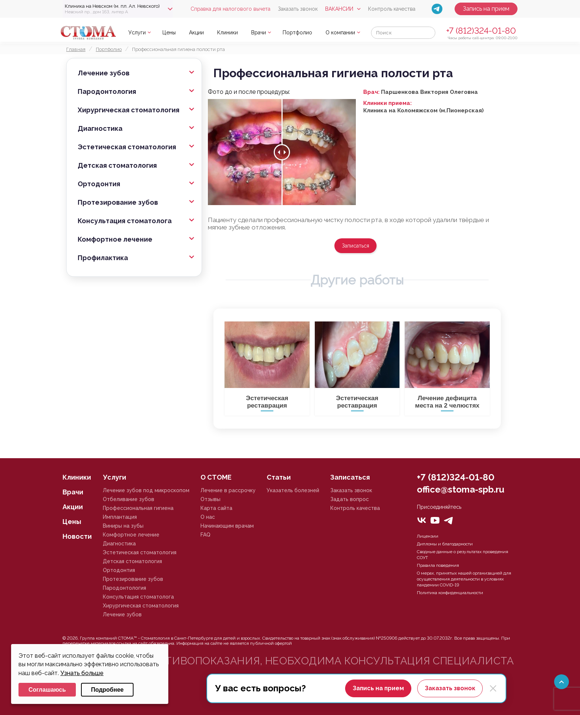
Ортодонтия (99, 184)
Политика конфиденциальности (450, 592)
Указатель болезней (293, 490)
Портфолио (297, 32)
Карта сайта (216, 508)
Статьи (279, 477)
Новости (77, 536)
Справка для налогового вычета (230, 9)
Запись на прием (486, 8)
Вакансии (339, 9)
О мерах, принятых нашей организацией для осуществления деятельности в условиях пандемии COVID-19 (464, 579)
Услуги (137, 32)
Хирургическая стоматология (128, 110)
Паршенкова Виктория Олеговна (429, 92)
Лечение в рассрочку (228, 490)
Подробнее (107, 690)
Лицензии (427, 536)
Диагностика (100, 128)
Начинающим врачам (227, 526)
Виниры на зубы (123, 526)
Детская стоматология (117, 165)
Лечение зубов (103, 73)
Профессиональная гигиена (138, 508)
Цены (169, 32)
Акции (196, 32)
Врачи (258, 32)
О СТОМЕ (216, 477)
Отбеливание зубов (128, 499)
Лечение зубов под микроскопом (146, 490)
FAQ (205, 535)
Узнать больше (82, 673)
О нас (207, 517)
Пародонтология (107, 91)
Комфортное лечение (115, 239)
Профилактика (103, 258)
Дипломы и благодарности (445, 544)
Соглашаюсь (47, 690)
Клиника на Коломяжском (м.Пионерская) (423, 110)
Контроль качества (391, 9)
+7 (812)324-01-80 (481, 30)
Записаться (355, 246)
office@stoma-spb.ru (460, 489)
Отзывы (210, 499)
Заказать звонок (298, 9)
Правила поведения (438, 565)
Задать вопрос (349, 499)
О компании (340, 32)
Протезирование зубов (118, 202)
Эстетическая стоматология (127, 147)
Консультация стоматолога (125, 221)
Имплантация (120, 517)
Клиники (227, 32)
